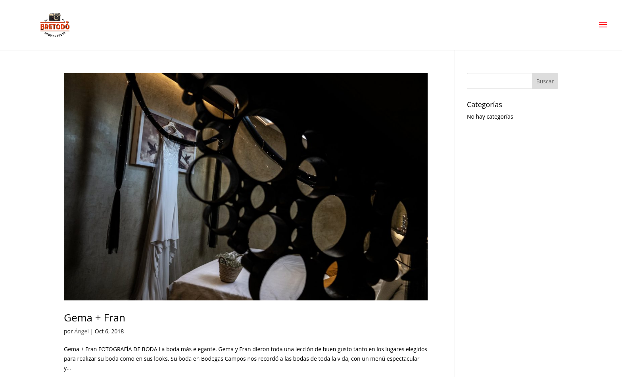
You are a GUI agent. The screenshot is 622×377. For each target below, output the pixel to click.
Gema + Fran (94, 317)
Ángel (81, 331)
